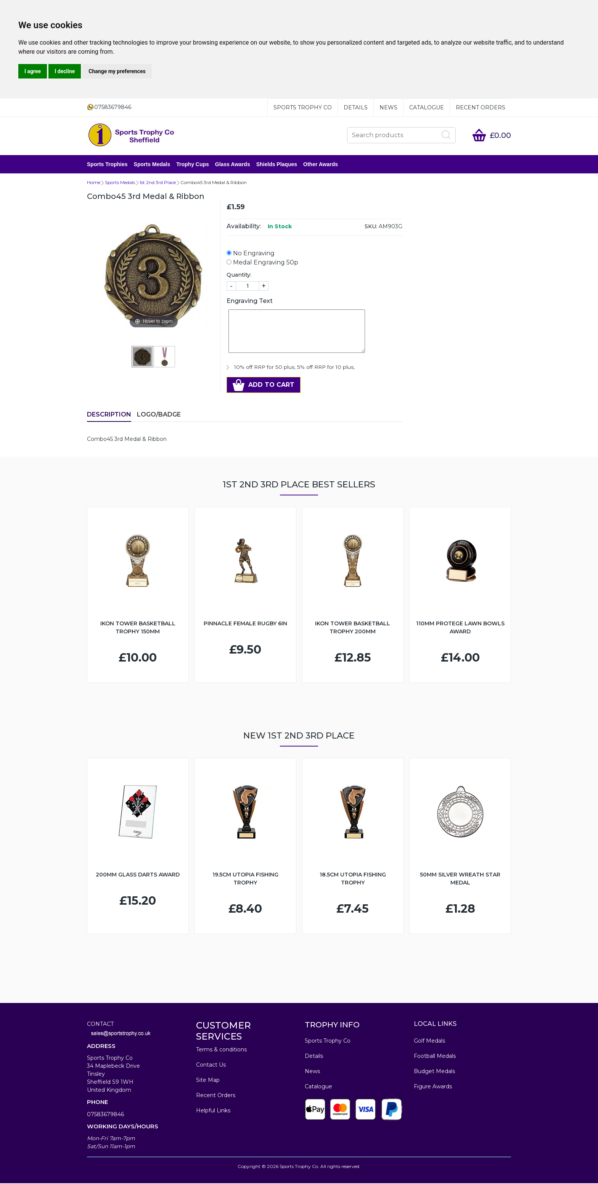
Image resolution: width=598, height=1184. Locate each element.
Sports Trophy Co (302, 107)
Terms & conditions (221, 1050)
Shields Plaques (276, 165)
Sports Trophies (107, 165)
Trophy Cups (192, 165)
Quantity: (239, 275)
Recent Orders (480, 107)
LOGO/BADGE (159, 415)
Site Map (208, 1080)
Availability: (244, 227)
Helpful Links (213, 1111)
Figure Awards (433, 1087)
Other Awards (320, 165)
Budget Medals (434, 1072)
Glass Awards (232, 165)
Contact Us (211, 1065)
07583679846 (105, 1115)
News (388, 107)
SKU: (371, 227)
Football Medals (435, 1056)
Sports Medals (152, 165)
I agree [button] (32, 71)
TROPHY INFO (332, 1025)
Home (93, 183)
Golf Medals (429, 1041)
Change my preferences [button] (116, 71)
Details (356, 107)
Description (109, 415)
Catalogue (426, 107)
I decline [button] (65, 71)
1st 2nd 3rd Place (158, 183)
